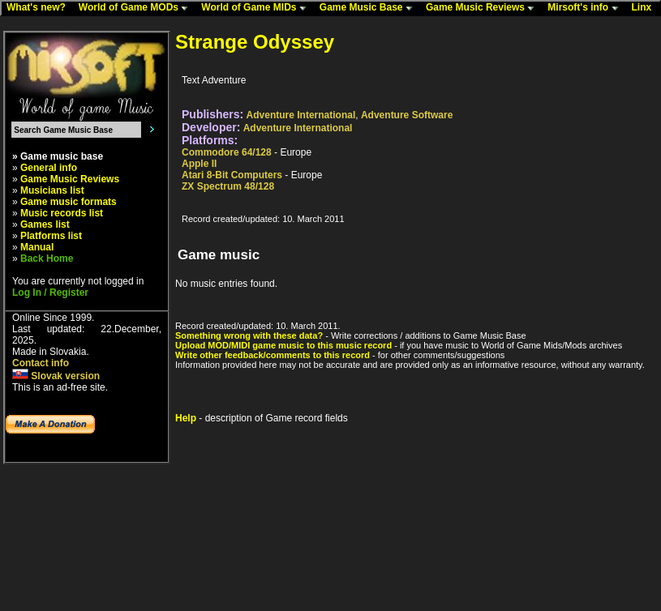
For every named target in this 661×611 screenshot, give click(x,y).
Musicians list (52, 190)
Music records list (61, 213)
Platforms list (51, 235)
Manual (37, 247)
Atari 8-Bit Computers (232, 175)
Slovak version (56, 376)
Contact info (40, 363)
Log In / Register (50, 292)
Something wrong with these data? (249, 335)
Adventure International (301, 115)
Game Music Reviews (484, 8)
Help (185, 418)
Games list (45, 224)
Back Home (46, 258)
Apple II (199, 163)
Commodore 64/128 (227, 152)
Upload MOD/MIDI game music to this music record (283, 345)
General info (48, 167)
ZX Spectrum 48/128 (228, 186)
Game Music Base (370, 8)
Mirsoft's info (586, 8)
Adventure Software (407, 115)
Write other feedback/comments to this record (272, 355)
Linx (645, 8)
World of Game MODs (137, 8)
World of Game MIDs (257, 8)
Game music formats (68, 201)
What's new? (40, 8)
